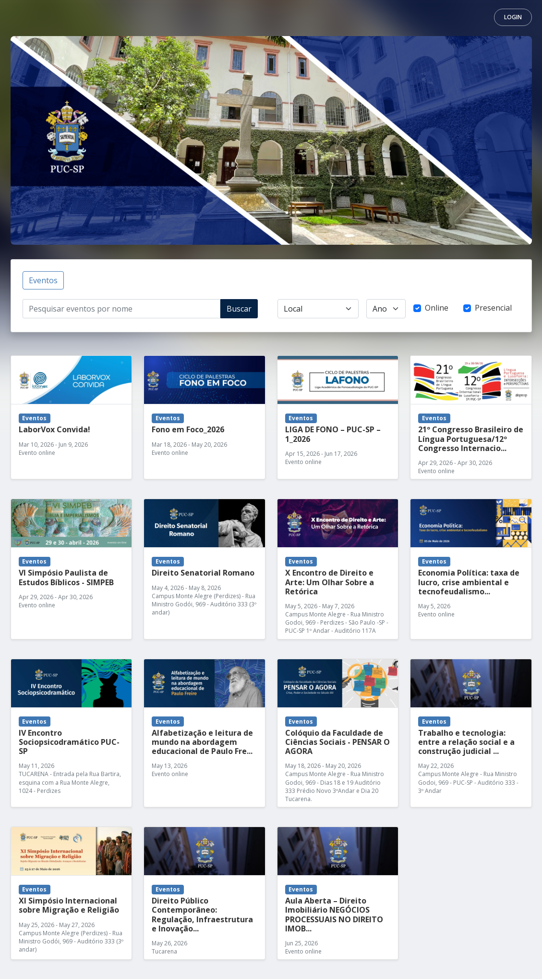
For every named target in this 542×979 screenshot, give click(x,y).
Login (513, 17)
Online (436, 307)
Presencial (493, 307)
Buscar (239, 308)
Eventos (43, 280)
